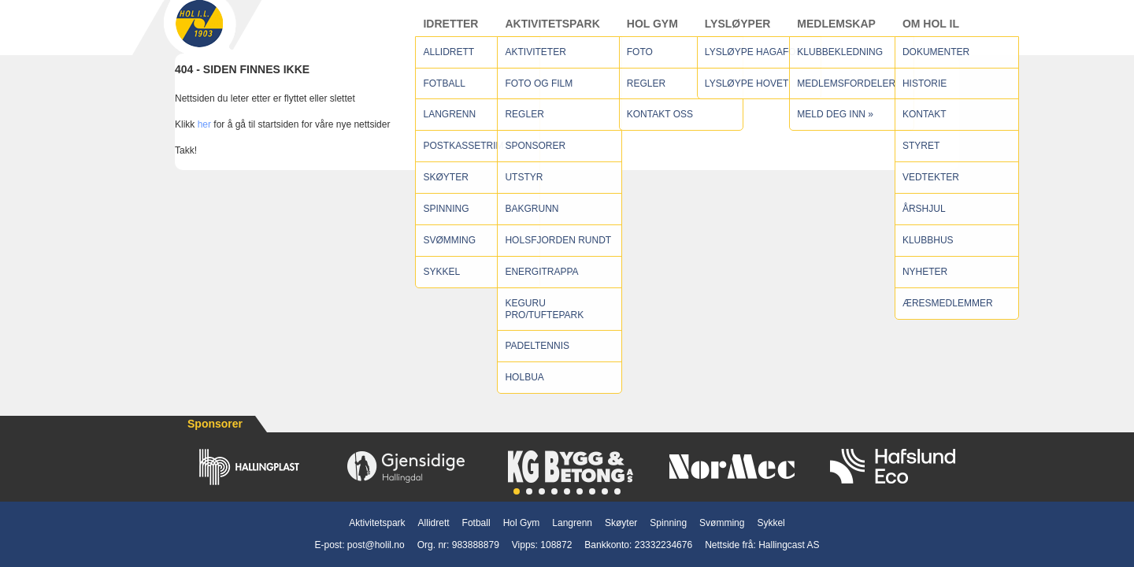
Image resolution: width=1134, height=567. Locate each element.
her (204, 139)
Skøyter (621, 522)
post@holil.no (376, 544)
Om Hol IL (930, 30)
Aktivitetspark (552, 30)
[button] (516, 491)
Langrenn (572, 522)
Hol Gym (652, 30)
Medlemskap (836, 30)
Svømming (721, 522)
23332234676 (663, 544)
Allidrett (434, 522)
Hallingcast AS (788, 544)
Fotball (476, 522)
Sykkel (770, 522)
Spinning (668, 522)
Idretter (450, 30)
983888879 (475, 544)
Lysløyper (738, 30)
